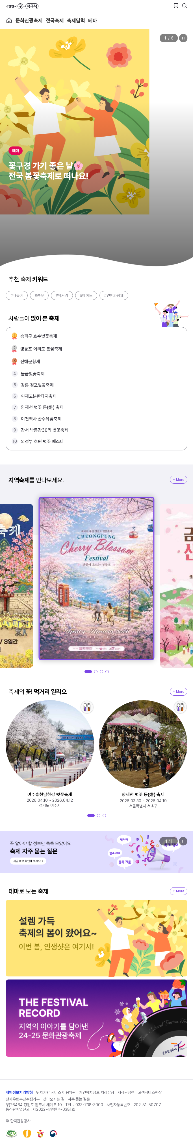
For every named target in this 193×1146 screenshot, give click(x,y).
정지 (183, 38)
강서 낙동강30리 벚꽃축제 (44, 430)
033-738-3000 (89, 1105)
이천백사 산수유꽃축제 (41, 419)
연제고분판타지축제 (39, 396)
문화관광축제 (29, 20)
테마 (92, 20)
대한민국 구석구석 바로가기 (22, 6)
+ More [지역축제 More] (178, 480)
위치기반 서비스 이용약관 (56, 1092)
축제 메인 (9, 20)
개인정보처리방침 (19, 1092)
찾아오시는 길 (53, 1099)
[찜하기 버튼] (176, 5)
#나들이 (16, 295)
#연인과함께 (113, 295)
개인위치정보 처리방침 (96, 1092)
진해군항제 (30, 361)
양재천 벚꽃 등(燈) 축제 (42, 407)
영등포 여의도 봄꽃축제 (41, 349)
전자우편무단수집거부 (23, 1099)
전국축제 (55, 20)
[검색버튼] (184, 5)
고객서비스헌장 (150, 1092)
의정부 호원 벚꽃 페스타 (42, 441)
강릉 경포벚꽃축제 (37, 385)
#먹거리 (62, 295)
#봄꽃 (39, 295)
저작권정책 (126, 1092)
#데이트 (86, 295)
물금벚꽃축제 (33, 373)
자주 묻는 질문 (79, 1099)
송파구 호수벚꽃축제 (38, 336)
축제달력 (76, 20)
